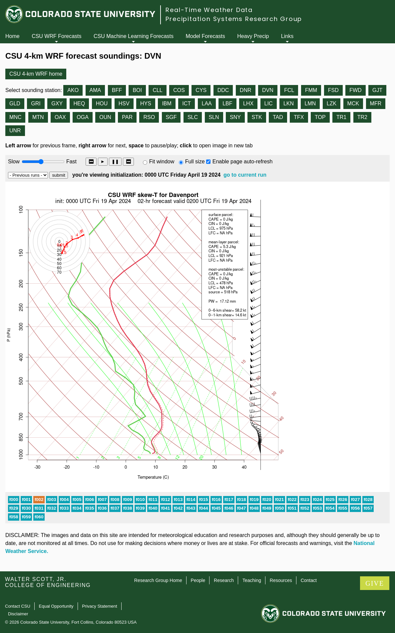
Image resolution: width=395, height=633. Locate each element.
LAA (207, 103)
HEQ (79, 103)
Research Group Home (158, 580)
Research (224, 580)
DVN (267, 90)
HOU (102, 103)
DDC (223, 90)
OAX (60, 117)
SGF (171, 117)
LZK (331, 103)
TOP (320, 117)
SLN (214, 117)
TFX (299, 117)
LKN (288, 103)
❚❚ (115, 161)
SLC (193, 117)
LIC (268, 103)
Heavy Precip (253, 36)
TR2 (362, 117)
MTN (38, 117)
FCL (289, 90)
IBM (166, 103)
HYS (145, 103)
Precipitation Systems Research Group (234, 19)
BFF (117, 90)
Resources (281, 580)
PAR (127, 117)
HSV (124, 103)
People (198, 580)
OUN (105, 117)
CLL (157, 90)
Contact (309, 580)
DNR (245, 90)
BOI (137, 90)
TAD (278, 117)
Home (12, 36)
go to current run (244, 175)
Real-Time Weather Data (209, 10)
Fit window (162, 161)
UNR (15, 130)
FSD (333, 90)
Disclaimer (18, 613)
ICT (186, 103)
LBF (227, 103)
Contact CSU (17, 606)
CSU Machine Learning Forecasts (134, 36)
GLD (14, 103)
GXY (57, 103)
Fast (71, 161)
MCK (353, 103)
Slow (14, 161)
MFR (376, 103)
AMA (95, 90)
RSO (149, 117)
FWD (355, 90)
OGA (83, 117)
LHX (248, 103)
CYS (201, 90)
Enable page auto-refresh (242, 161)
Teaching (251, 580)
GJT (377, 90)
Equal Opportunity (56, 606)
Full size (195, 161)
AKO (73, 90)
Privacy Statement (99, 606)
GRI (35, 103)
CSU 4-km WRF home (35, 74)
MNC (15, 117)
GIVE (374, 583)
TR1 (341, 117)
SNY (235, 117)
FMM (311, 90)
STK (256, 117)
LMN (310, 103)
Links (287, 36)
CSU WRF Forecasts (56, 36)
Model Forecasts (205, 36)
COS (179, 90)
